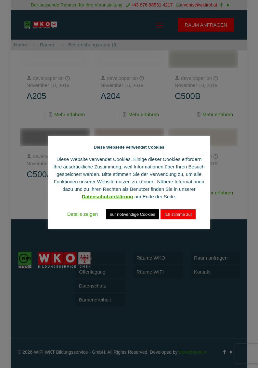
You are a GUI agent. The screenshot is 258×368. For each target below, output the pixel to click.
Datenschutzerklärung (107, 196)
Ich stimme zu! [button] (178, 214)
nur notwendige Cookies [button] (132, 214)
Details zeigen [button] (82, 214)
